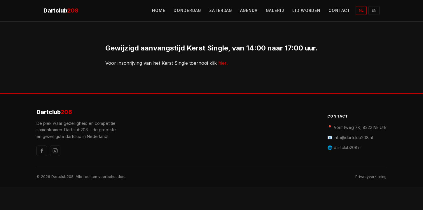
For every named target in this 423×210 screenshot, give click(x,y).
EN (374, 10)
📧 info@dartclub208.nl (350, 137)
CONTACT (339, 10)
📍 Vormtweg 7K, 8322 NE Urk (357, 127)
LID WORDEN (306, 10)
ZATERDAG (220, 10)
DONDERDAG (187, 10)
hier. (223, 63)
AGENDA (249, 10)
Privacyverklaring (371, 176)
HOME (158, 10)
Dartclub (60, 10)
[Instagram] (55, 151)
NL (361, 10)
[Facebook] (41, 151)
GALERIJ (275, 10)
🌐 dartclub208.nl (344, 147)
